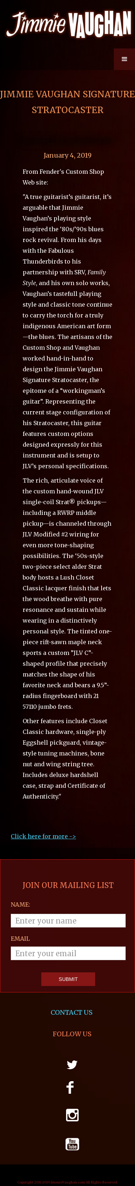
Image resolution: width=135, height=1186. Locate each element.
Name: (20, 904)
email (20, 938)
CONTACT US (72, 1012)
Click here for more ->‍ (43, 836)
